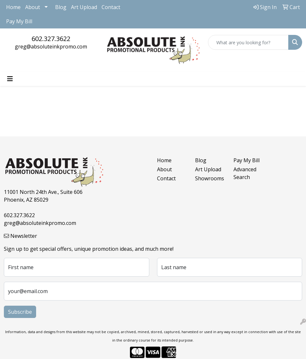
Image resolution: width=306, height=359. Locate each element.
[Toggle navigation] (10, 78)
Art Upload (84, 7)
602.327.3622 (51, 38)
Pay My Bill (19, 21)
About (32, 7)
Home (13, 7)
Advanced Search (244, 173)
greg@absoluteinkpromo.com (51, 46)
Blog (60, 7)
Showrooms (209, 178)
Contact (111, 7)
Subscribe (20, 311)
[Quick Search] (248, 42)
